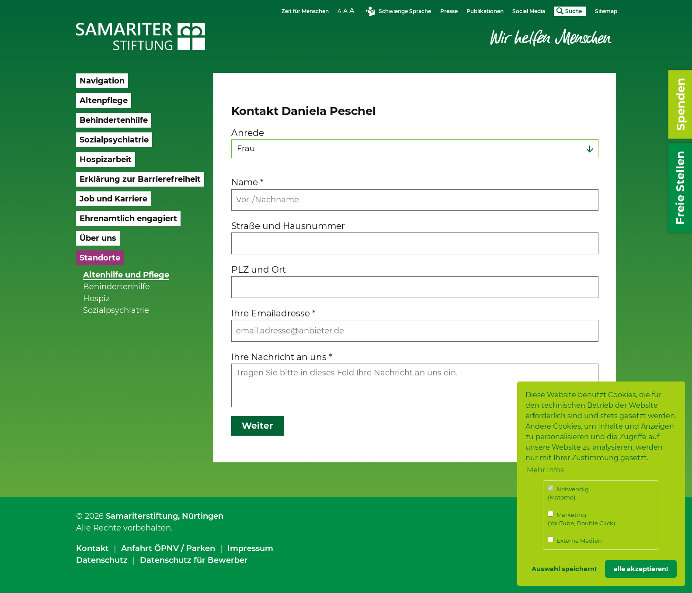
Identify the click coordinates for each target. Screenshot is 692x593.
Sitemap (606, 11)
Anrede (247, 132)
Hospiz (96, 298)
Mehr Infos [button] (545, 470)
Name (247, 182)
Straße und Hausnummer (288, 225)
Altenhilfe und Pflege (126, 275)
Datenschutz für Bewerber (194, 560)
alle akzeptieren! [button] (641, 569)
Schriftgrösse (347, 10)
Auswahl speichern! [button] (564, 569)
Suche (573, 11)
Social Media (528, 11)
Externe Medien (575, 540)
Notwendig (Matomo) (568, 493)
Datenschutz (102, 560)
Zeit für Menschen (305, 11)
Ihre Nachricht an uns (281, 356)
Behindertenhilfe (116, 286)
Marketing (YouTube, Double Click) (581, 519)
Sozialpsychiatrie (116, 310)
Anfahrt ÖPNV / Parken (168, 548)
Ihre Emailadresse (273, 313)
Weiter (257, 425)
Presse (449, 11)
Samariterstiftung (142, 516)
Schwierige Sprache (405, 11)
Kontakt (92, 548)
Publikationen (485, 11)
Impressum (250, 548)
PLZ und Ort (258, 269)
